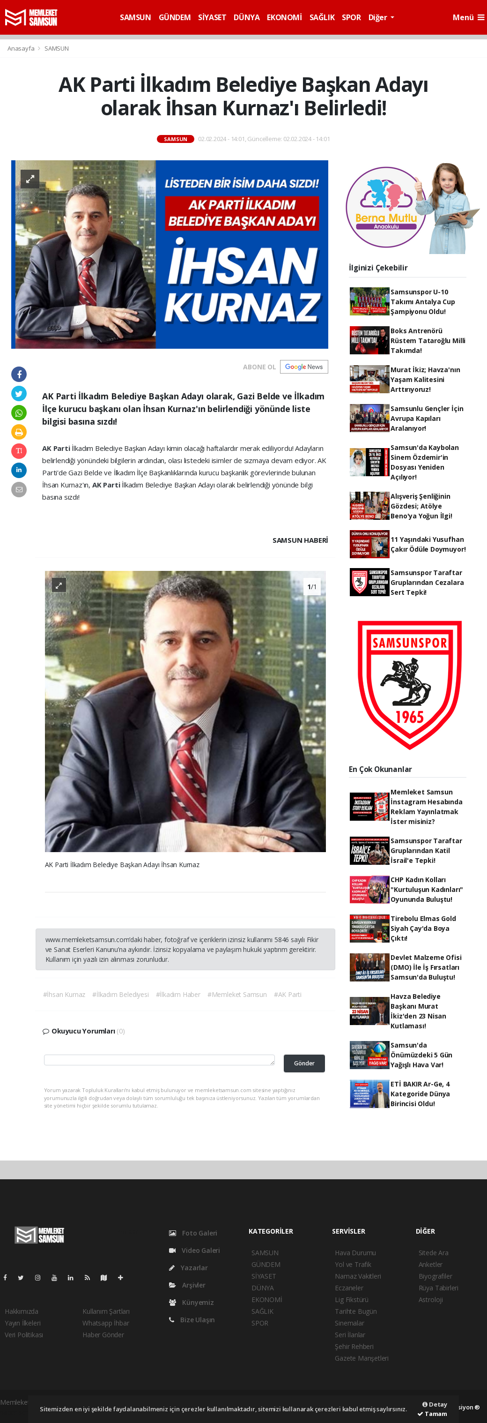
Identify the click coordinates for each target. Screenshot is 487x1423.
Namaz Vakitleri (358, 1276)
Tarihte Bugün (356, 1311)
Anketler (431, 1264)
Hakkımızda (21, 1311)
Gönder (304, 1063)
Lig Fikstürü (352, 1299)
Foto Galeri (193, 1232)
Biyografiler (435, 1276)
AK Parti (57, 448)
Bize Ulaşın (192, 1319)
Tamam (432, 1413)
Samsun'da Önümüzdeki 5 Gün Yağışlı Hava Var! (421, 1055)
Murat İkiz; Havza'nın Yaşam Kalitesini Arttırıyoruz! (425, 379)
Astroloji (431, 1299)
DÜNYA (246, 17)
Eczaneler (349, 1287)
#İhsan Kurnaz (64, 994)
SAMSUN (135, 17)
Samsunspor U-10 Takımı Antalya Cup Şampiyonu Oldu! (423, 301)
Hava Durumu (355, 1252)
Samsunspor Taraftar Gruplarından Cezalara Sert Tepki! (427, 582)
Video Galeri (194, 1250)
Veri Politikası (24, 1334)
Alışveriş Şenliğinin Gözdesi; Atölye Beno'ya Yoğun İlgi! (421, 506)
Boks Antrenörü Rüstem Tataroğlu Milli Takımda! (428, 340)
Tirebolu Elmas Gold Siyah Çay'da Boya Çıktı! (423, 928)
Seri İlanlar (350, 1334)
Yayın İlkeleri (22, 1322)
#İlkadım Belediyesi (120, 994)
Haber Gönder (103, 1334)
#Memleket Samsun (237, 994)
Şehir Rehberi (354, 1346)
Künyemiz (191, 1302)
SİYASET (212, 17)
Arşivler (187, 1285)
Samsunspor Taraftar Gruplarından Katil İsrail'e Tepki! (426, 850)
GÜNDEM (175, 17)
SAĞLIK (322, 17)
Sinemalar (349, 1322)
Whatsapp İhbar (105, 1322)
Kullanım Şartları (106, 1311)
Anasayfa (21, 48)
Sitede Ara (434, 1252)
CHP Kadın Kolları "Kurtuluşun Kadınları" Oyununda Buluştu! (427, 889)
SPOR (351, 17)
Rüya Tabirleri (438, 1287)
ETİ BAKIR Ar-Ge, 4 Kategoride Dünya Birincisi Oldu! (420, 1093)
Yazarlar (188, 1267)
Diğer (379, 17)
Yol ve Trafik (353, 1264)
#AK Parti (288, 994)
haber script (17, 1412)
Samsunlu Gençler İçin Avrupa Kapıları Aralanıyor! (427, 418)
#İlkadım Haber (178, 994)
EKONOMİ (284, 17)
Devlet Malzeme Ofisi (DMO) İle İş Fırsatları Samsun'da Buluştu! (426, 967)
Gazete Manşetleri (362, 1358)
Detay (434, 1404)
